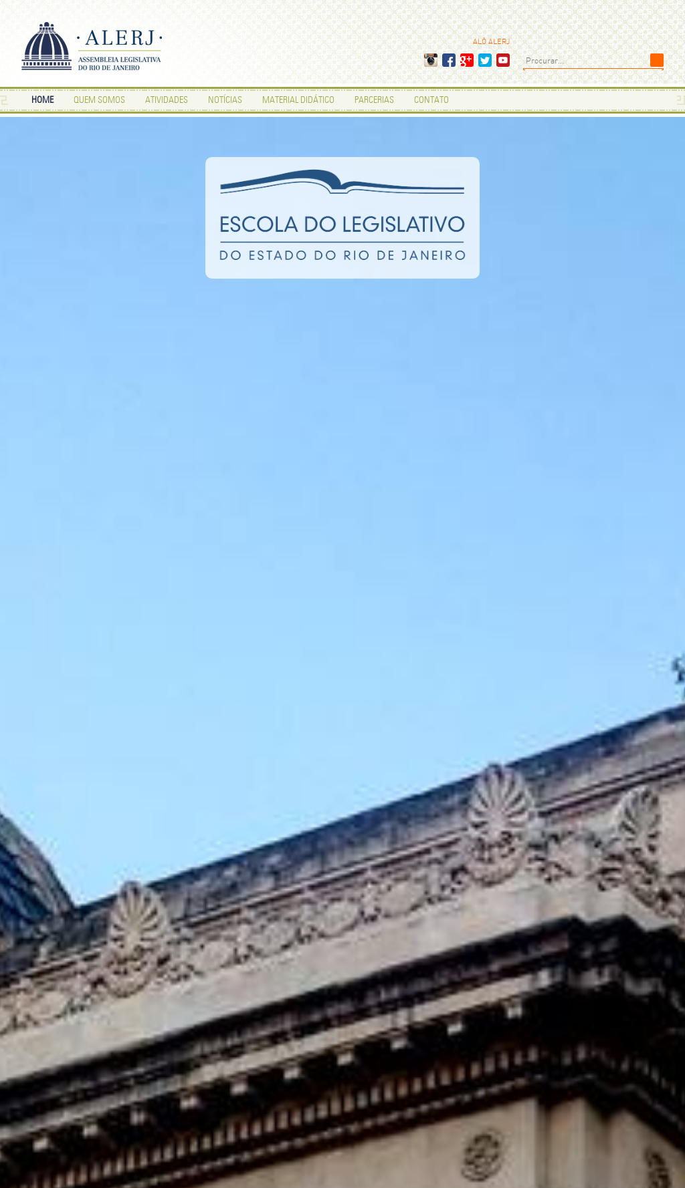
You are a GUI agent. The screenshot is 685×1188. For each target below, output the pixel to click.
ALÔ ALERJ (491, 42)
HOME (42, 101)
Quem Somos (99, 101)
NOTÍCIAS (225, 101)
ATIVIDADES (166, 101)
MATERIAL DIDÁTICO (298, 101)
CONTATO (431, 101)
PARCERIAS (374, 101)
